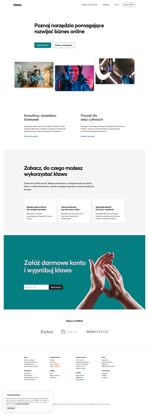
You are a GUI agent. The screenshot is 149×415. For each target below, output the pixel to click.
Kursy (54, 364)
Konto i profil (79, 360)
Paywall (106, 5)
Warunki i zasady (81, 368)
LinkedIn (104, 375)
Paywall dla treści (29, 364)
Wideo (55, 366)
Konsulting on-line (90, 5)
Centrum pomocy (81, 357)
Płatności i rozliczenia (82, 364)
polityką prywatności (22, 404)
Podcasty (52, 362)
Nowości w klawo (29, 360)
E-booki (52, 360)
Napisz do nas (80, 375)
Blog (117, 5)
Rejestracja (105, 364)
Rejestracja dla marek (108, 366)
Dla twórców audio (29, 379)
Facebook (105, 377)
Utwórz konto (43, 45)
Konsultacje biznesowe (30, 362)
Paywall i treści (80, 366)
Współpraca (79, 377)
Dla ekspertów (28, 375)
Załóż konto (56, 287)
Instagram (105, 373)
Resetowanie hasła (107, 362)
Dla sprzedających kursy (31, 377)
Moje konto (129, 5)
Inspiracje (52, 377)
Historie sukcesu (54, 375)
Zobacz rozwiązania (63, 45)
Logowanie (105, 360)
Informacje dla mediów (31, 366)
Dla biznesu (27, 373)
